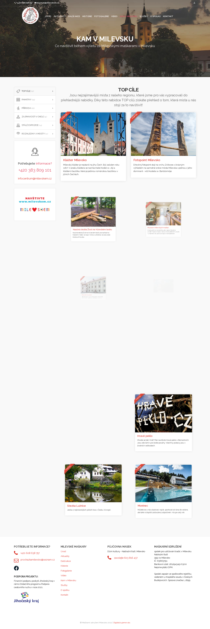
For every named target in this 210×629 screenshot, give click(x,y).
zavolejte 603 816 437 (125, 558)
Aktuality (60, 16)
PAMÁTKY (25, 100)
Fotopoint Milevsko (148, 158)
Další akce (74, 16)
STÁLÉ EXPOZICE (29, 125)
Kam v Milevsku (128, 16)
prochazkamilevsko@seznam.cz (38, 559)
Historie (87, 16)
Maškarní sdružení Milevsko (30, 15)
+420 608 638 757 (30, 553)
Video (114, 16)
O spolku (155, 16)
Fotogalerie (101, 16)
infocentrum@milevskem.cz (35, 178)
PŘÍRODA (25, 108)
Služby (144, 16)
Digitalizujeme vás (122, 622)
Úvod (48, 16)
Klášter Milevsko (76, 159)
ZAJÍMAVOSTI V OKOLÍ (31, 117)
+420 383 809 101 (35, 170)
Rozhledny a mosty (32, 134)
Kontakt (168, 16)
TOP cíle (25, 91)
